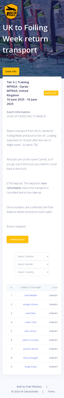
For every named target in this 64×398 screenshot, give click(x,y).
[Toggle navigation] (56, 11)
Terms (51, 391)
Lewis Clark (31, 322)
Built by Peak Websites (29, 386)
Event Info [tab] (11, 71)
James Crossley (31, 339)
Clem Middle (30, 295)
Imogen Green (30, 304)
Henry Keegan (30, 357)
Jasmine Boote (30, 348)
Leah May (31, 313)
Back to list (51, 92)
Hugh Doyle (31, 366)
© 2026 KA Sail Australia (24, 391)
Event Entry (17, 239)
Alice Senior (31, 330)
